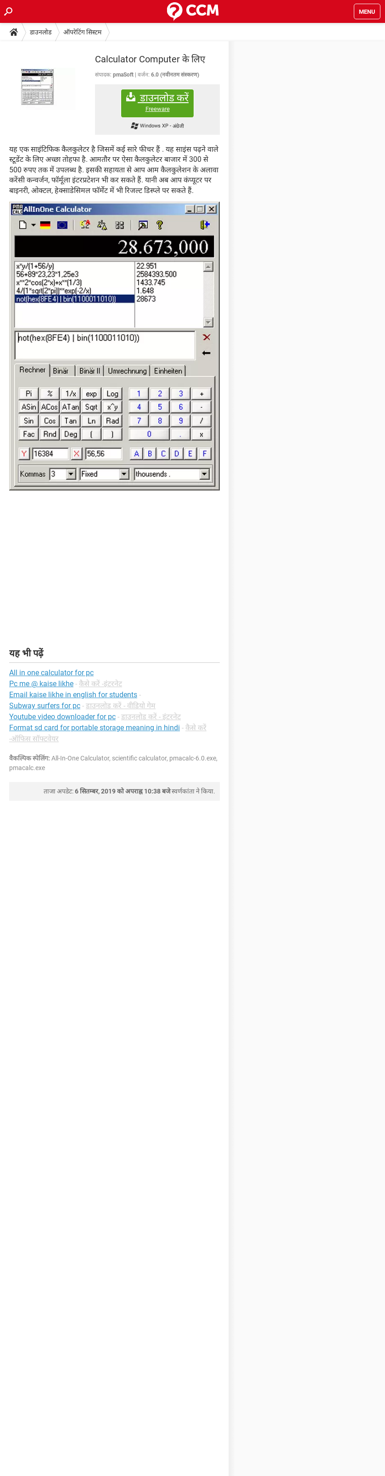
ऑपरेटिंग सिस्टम (82, 32)
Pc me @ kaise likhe (41, 683)
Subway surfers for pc (44, 705)
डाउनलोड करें (157, 102)
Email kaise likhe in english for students (73, 694)
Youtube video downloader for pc (62, 716)
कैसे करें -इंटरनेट (100, 683)
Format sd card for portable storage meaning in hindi (94, 727)
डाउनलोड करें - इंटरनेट (151, 716)
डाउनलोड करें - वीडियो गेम (121, 705)
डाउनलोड (40, 32)
